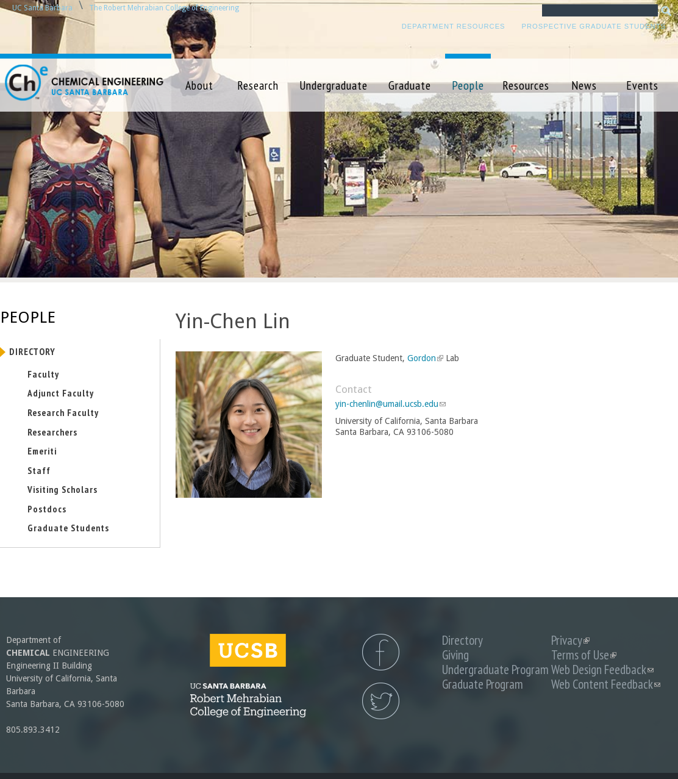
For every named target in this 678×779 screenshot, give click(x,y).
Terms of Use (583, 655)
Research (258, 85)
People (468, 85)
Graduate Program (482, 684)
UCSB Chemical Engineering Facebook (380, 652)
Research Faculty (63, 412)
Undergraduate (333, 85)
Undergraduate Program (495, 669)
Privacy (570, 640)
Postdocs (46, 509)
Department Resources (453, 26)
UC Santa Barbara (42, 8)
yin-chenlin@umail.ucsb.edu (390, 404)
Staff (39, 470)
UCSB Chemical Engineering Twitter (380, 701)
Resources (525, 85)
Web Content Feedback (605, 684)
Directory (32, 351)
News (584, 85)
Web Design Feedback (602, 669)
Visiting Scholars (62, 489)
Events (642, 85)
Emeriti (42, 451)
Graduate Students (68, 528)
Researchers (52, 432)
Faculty (43, 374)
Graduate (409, 85)
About (199, 85)
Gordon (424, 358)
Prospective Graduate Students (594, 26)
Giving (455, 655)
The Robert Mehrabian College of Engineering (164, 8)
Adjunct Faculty (60, 393)
